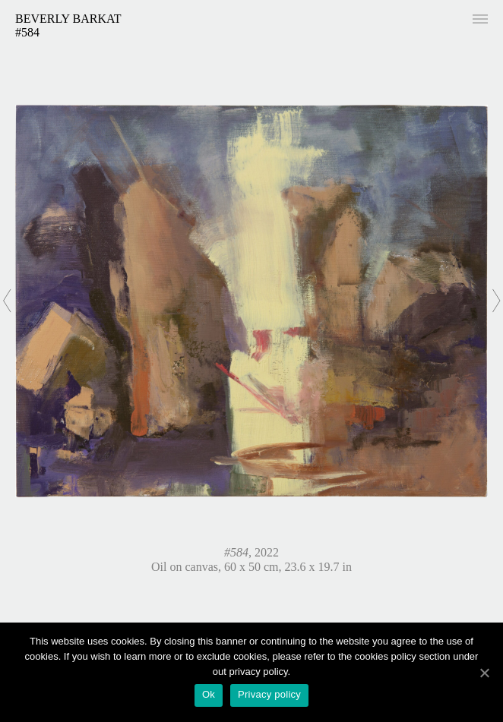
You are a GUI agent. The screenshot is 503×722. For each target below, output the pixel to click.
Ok (208, 694)
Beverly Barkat (68, 18)
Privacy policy (269, 694)
